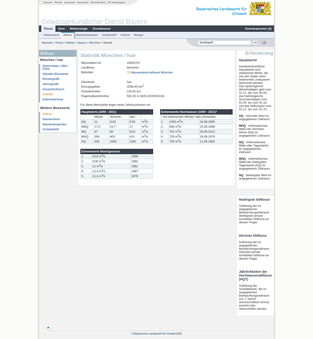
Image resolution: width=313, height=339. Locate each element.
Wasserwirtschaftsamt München (152, 72)
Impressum (69, 2)
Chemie (125, 34)
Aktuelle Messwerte (55, 74)
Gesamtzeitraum (53, 89)
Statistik (47, 94)
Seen (61, 28)
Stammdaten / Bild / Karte (55, 67)
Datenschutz (83, 2)
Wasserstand (51, 34)
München (94, 42)
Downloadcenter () (258, 28)
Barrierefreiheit (98, 2)
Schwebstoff (109, 34)
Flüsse (48, 28)
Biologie (138, 34)
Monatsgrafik (50, 79)
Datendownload (52, 99)
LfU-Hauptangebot (116, 2)
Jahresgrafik (50, 84)
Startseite (48, 2)
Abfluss (67, 34)
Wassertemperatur (87, 34)
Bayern (82, 42)
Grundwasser (102, 28)
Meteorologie (79, 28)
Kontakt (58, 2)
